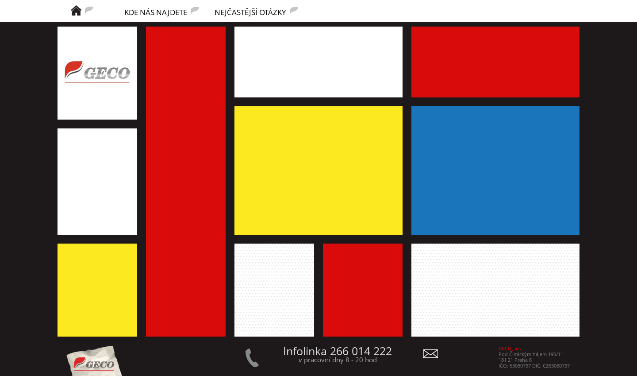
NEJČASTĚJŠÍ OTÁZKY (250, 11)
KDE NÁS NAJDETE (155, 11)
